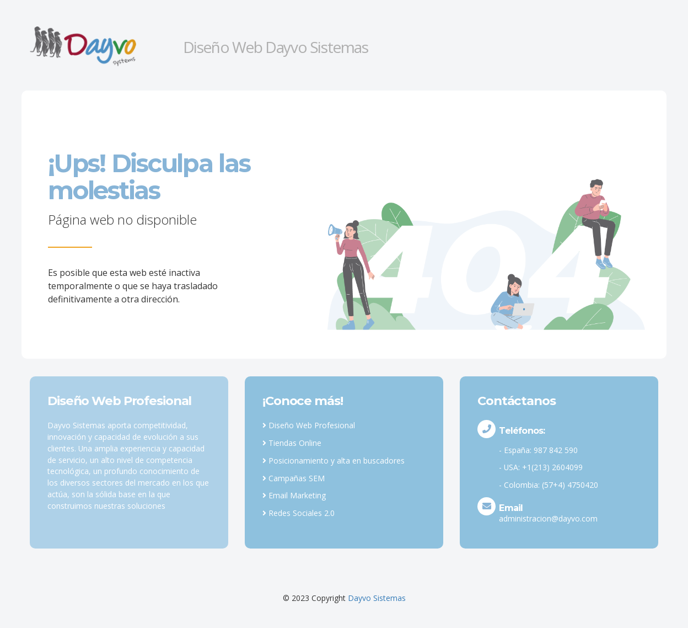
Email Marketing (294, 495)
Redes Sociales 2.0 (298, 513)
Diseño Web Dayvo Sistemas (275, 46)
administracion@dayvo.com (548, 518)
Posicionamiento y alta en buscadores (333, 460)
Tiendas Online (291, 443)
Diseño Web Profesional (308, 425)
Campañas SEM (293, 478)
